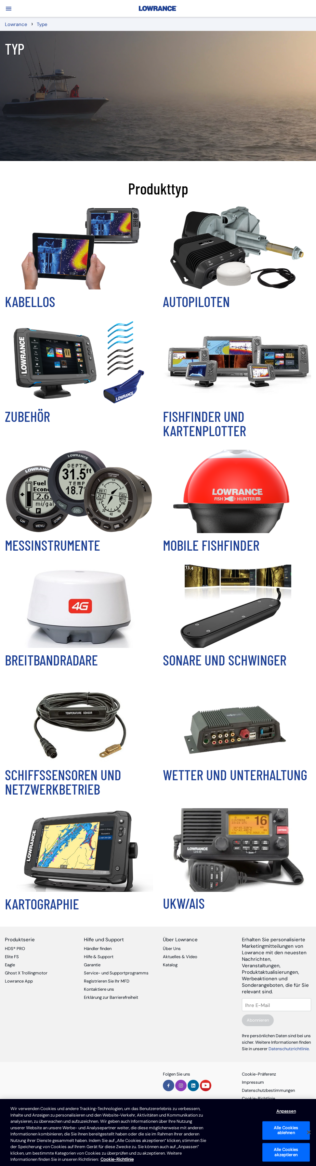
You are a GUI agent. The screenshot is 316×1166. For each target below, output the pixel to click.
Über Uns (172, 948)
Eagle (10, 965)
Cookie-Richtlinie (258, 1098)
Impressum (253, 1082)
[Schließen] (309, 1132)
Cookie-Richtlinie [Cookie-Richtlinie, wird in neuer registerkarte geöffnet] (117, 1159)
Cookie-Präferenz (259, 1074)
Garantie (92, 965)
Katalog (170, 965)
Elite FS (12, 956)
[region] (158, 1132)
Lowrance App (19, 981)
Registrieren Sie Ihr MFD (106, 981)
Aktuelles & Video (180, 956)
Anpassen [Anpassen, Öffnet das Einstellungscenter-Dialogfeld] (286, 1111)
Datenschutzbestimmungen (268, 1090)
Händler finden (98, 948)
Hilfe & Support (98, 956)
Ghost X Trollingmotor (26, 973)
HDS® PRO (15, 948)
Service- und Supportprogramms (116, 973)
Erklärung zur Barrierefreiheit (111, 997)
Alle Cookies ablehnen (286, 1130)
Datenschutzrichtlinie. (289, 1049)
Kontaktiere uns (99, 989)
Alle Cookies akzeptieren (286, 1152)
